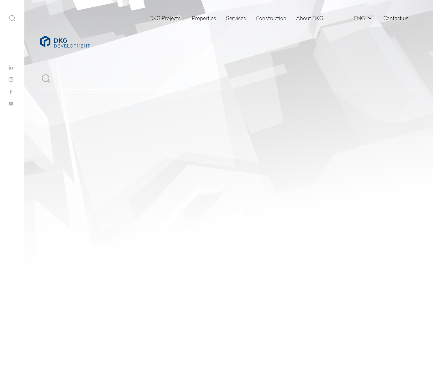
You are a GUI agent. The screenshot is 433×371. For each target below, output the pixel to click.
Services (236, 18)
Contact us (396, 18)
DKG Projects (165, 18)
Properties (204, 18)
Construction (271, 18)
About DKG (309, 18)
